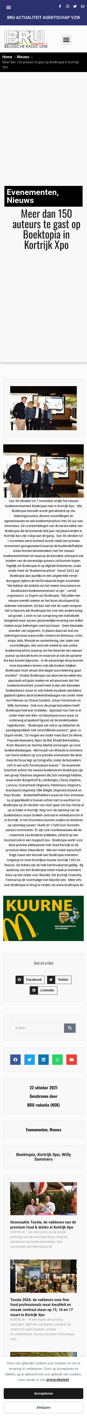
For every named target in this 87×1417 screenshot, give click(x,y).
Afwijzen (43, 1407)
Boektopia (25, 1154)
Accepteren (43, 1393)
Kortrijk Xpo (48, 1154)
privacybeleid (57, 1380)
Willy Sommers (52, 1157)
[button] (8, 7)
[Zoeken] (70, 1028)
